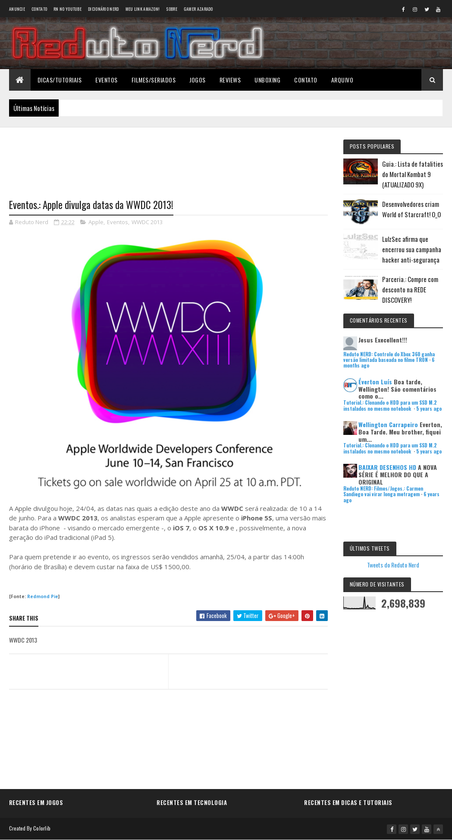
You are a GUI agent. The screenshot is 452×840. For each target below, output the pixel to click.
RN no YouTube (67, 9)
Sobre (171, 9)
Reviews (230, 79)
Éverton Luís (375, 381)
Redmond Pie (42, 596)
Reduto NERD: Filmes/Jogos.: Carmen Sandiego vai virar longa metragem (383, 491)
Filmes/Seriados (154, 79)
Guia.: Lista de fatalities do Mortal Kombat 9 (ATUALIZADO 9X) (412, 174)
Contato (39, 9)
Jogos (197, 79)
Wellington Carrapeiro (388, 424)
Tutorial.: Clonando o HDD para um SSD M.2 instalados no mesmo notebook (390, 405)
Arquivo (342, 79)
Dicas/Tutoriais (60, 79)
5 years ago (429, 408)
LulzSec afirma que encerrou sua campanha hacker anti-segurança (411, 249)
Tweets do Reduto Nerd (393, 564)
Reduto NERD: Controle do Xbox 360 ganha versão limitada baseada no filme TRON (389, 357)
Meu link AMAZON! (143, 9)
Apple (96, 222)
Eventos (106, 79)
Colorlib (41, 828)
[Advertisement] (168, 157)
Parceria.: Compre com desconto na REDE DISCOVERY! (410, 289)
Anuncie (17, 9)
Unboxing (267, 79)
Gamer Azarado (198, 9)
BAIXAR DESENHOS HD (387, 467)
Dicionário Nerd (103, 9)
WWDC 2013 (147, 222)
